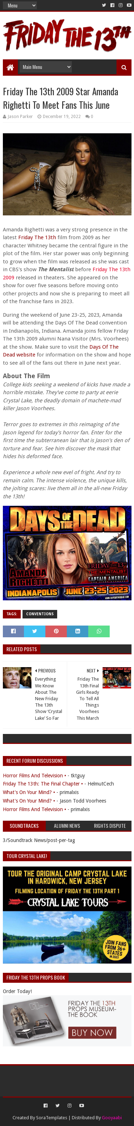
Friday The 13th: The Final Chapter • (43, 784)
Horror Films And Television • (34, 775)
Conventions (40, 614)
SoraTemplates (51, 1117)
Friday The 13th (37, 237)
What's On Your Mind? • (29, 792)
